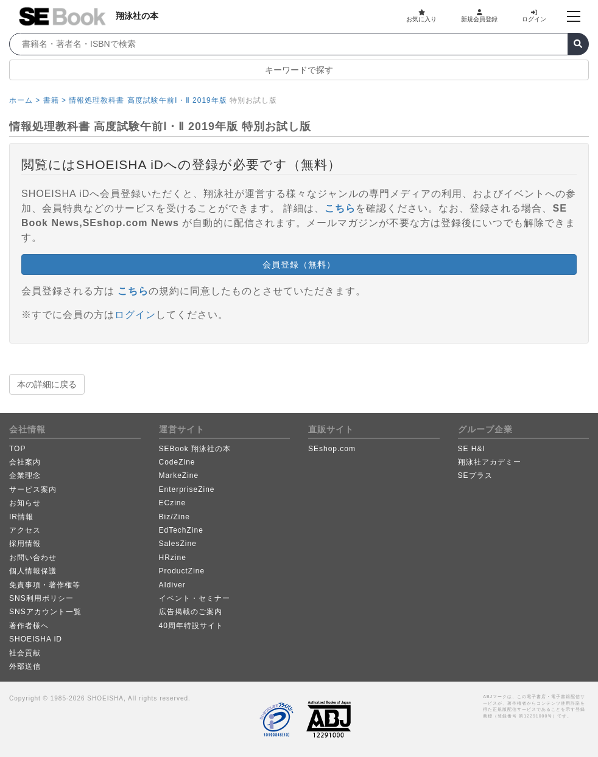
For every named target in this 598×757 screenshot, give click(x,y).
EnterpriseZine (187, 489)
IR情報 (21, 517)
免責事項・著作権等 (44, 585)
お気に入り (421, 15)
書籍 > (54, 100)
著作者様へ (29, 625)
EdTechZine (181, 530)
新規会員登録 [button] (479, 15)
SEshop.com (332, 448)
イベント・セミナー (194, 598)
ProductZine (182, 571)
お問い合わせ (33, 557)
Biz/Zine (174, 517)
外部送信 (25, 666)
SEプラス (475, 475)
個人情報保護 (33, 571)
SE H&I (471, 448)
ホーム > (24, 100)
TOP (17, 448)
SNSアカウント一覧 (45, 611)
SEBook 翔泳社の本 (195, 448)
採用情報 (25, 543)
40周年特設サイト (191, 625)
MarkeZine (179, 475)
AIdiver (172, 585)
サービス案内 (33, 489)
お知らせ (25, 503)
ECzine (172, 503)
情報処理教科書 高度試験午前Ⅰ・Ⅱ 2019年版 (148, 100)
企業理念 (25, 475)
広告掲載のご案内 (190, 611)
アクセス (25, 530)
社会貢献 (25, 653)
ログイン (534, 15)
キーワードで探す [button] (299, 70)
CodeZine (177, 462)
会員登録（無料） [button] (299, 264)
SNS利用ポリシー (41, 598)
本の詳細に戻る (47, 384)
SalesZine (178, 543)
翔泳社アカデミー (489, 462)
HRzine (172, 557)
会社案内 (25, 462)
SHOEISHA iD (35, 639)
